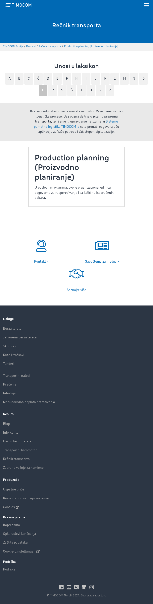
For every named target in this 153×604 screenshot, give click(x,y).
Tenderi (8, 364)
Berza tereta (12, 328)
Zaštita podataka (15, 542)
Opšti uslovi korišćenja (19, 534)
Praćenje (9, 384)
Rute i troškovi (13, 355)
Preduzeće (11, 479)
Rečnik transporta (16, 459)
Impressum (11, 525)
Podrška (9, 569)
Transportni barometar (20, 450)
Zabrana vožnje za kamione (23, 468)
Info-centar (11, 432)
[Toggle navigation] (146, 5)
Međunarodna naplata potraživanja (29, 402)
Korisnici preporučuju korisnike (26, 498)
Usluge (8, 319)
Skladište (10, 346)
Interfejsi (9, 393)
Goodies (11, 507)
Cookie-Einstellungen (21, 551)
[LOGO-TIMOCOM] (18, 5)
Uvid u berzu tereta (17, 441)
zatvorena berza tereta (20, 337)
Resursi (8, 414)
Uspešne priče (13, 489)
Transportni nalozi (16, 376)
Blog (6, 424)
